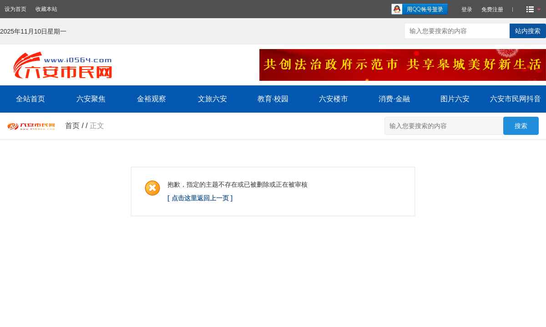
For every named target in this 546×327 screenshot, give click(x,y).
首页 (72, 125)
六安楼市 (333, 99)
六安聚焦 (91, 99)
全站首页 (30, 99)
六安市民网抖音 (515, 99)
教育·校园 (273, 99)
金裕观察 (151, 99)
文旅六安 (212, 99)
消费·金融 (394, 99)
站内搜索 (528, 31)
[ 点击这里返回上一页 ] (200, 198)
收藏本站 (46, 9)
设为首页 (15, 9)
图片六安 (455, 99)
